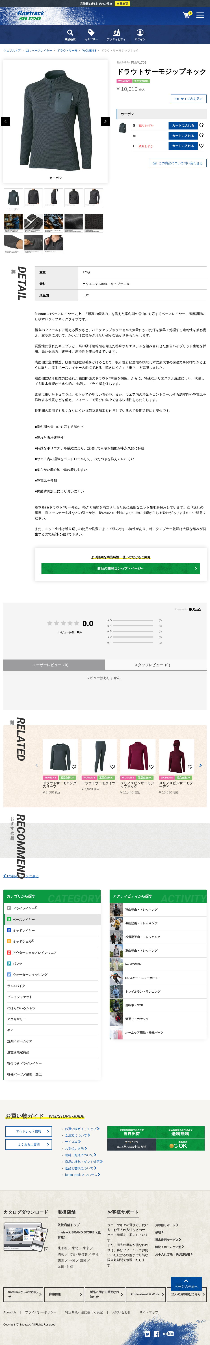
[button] (36, 765)
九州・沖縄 (65, 1267)
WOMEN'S (89, 50)
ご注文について (77, 1135)
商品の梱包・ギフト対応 (84, 1162)
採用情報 (65, 1294)
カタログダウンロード (25, 1212)
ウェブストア (12, 50)
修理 (159, 1232)
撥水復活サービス (168, 1240)
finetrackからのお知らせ (24, 1294)
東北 (75, 1248)
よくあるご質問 (33, 1144)
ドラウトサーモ (67, 50)
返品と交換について (80, 1168)
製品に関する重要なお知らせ (106, 1294)
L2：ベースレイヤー (39, 50)
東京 (86, 1248)
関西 (61, 1260)
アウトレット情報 (32, 1131)
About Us (9, 1312)
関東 (61, 1254)
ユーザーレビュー (51, 665)
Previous (5, 121)
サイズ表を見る (189, 99)
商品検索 (70, 35)
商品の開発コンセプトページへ (147, 568)
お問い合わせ (121, 1312)
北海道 (62, 1248)
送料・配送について (80, 1155)
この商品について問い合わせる (178, 163)
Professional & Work (147, 1294)
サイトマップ (148, 1312)
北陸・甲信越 (78, 1254)
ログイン (140, 35)
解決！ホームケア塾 (169, 1247)
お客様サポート (123, 1212)
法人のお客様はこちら (188, 1294)
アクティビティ (116, 35)
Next (105, 121)
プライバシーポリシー (40, 1312)
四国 (83, 1260)
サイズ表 (73, 1142)
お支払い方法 (76, 1148)
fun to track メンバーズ (82, 1175)
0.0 (87, 623)
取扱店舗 (67, 1212)
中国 (72, 1260)
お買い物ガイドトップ (82, 1129)
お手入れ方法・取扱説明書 (174, 1254)
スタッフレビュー (153, 665)
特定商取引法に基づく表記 (84, 1312)
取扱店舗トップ (69, 1225)
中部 (95, 1254)
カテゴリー (91, 35)
